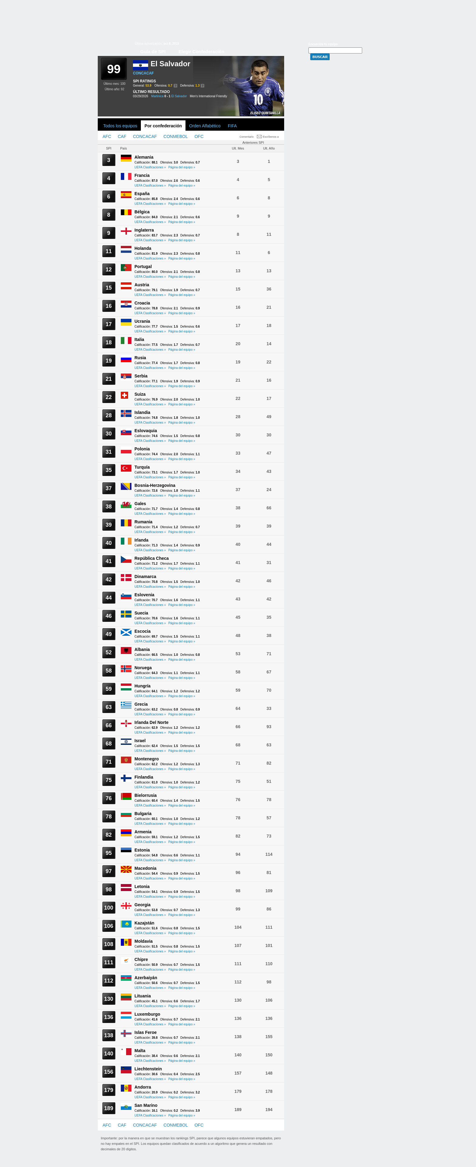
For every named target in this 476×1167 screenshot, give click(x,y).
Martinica (157, 96)
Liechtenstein (148, 1068)
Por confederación (163, 125)
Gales (140, 503)
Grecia (141, 704)
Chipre (141, 959)
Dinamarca (145, 576)
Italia (139, 339)
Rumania (143, 521)
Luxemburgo (147, 1014)
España (142, 193)
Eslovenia (144, 594)
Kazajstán (144, 923)
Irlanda (141, 540)
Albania (142, 649)
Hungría (142, 685)
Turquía (142, 467)
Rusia (140, 357)
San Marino (145, 1105)
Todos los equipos (120, 125)
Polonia (142, 448)
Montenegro (146, 758)
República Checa (151, 558)
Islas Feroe (145, 1032)
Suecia (141, 613)
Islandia (142, 412)
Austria (141, 284)
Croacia (142, 303)
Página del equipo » (181, 167)
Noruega (143, 667)
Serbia (141, 376)
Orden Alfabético (205, 125)
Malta (139, 1050)
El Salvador (179, 96)
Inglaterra (144, 230)
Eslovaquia (145, 430)
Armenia (142, 831)
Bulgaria (142, 813)
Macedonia (145, 868)
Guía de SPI (152, 51)
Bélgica (142, 211)
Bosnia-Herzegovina (154, 485)
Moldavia (143, 941)
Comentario (247, 136)
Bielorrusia (145, 795)
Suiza (140, 394)
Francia (142, 175)
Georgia (142, 904)
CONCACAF (143, 73)
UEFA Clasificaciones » (150, 167)
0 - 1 (167, 96)
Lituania (142, 995)
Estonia (142, 850)
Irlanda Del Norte (151, 722)
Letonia (142, 886)
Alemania (143, 157)
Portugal (143, 266)
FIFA (232, 125)
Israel (140, 740)
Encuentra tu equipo (323, 44)
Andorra (142, 1087)
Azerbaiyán (145, 977)
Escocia (142, 631)
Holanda (142, 248)
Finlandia (143, 777)
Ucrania (142, 321)
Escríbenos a (271, 136)
